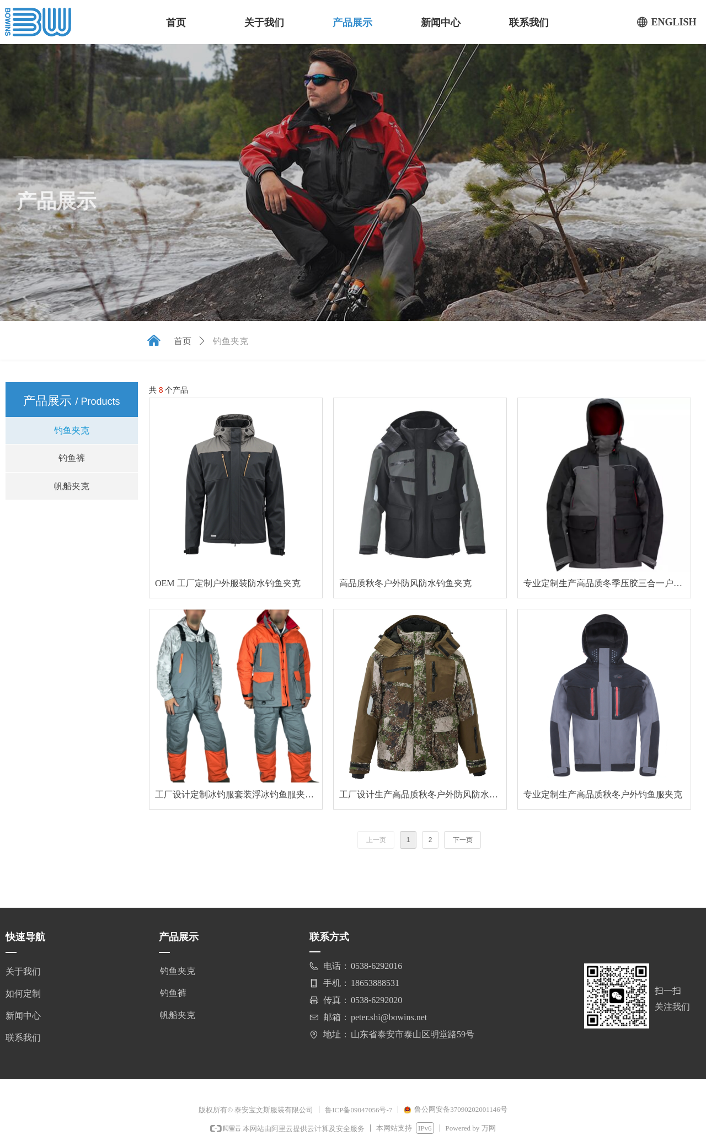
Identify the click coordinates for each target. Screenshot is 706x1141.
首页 (182, 341)
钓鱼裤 (71, 458)
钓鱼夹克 (71, 430)
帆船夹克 (71, 486)
